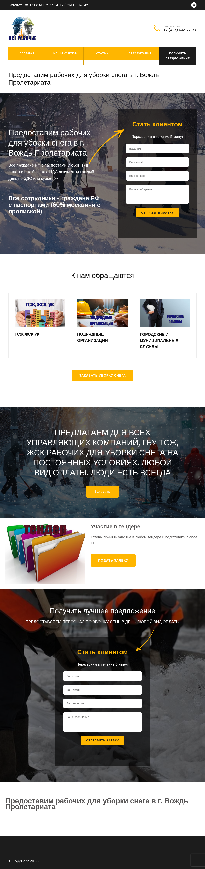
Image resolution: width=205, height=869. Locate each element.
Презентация (140, 53)
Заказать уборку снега (102, 375)
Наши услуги (64, 53)
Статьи (102, 53)
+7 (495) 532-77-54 (44, 5)
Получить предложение (178, 55)
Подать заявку (113, 560)
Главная (27, 53)
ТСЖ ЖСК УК (27, 334)
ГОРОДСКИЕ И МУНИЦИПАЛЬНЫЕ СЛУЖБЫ (159, 340)
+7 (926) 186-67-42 (74, 5)
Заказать (102, 491)
